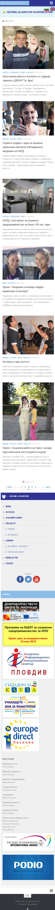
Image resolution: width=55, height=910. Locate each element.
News (23, 72)
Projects (30, 72)
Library (10, 540)
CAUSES (9, 563)
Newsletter (12, 557)
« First (9, 487)
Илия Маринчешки (9, 790)
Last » (48, 487)
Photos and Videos (16, 552)
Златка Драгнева (9, 827)
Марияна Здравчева (10, 821)
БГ (46, 9)
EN (52, 9)
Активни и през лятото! (16, 361)
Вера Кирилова (8, 774)
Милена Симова (9, 805)
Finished (6, 139)
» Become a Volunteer (16, 496)
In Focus (6, 72)
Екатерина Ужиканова (11, 824)
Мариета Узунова (9, 798)
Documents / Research (18, 546)
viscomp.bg (32, 904)
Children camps (14, 517)
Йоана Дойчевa (8, 813)
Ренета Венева (8, 767)
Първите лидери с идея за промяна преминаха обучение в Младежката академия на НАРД (23, 147)
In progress (15, 72)
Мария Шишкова (9, 782)
